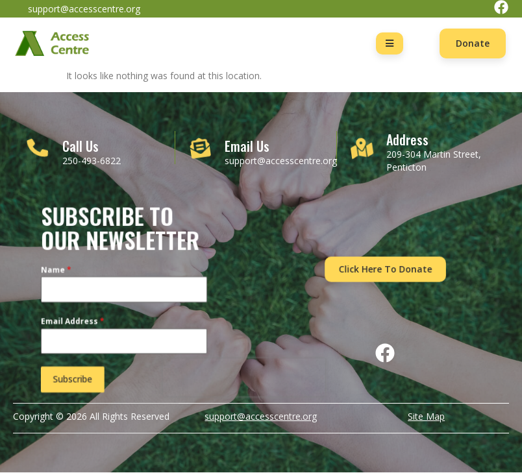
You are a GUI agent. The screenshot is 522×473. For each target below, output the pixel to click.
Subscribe (75, 377)
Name (59, 272)
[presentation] (238, 375)
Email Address (75, 322)
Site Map (426, 416)
